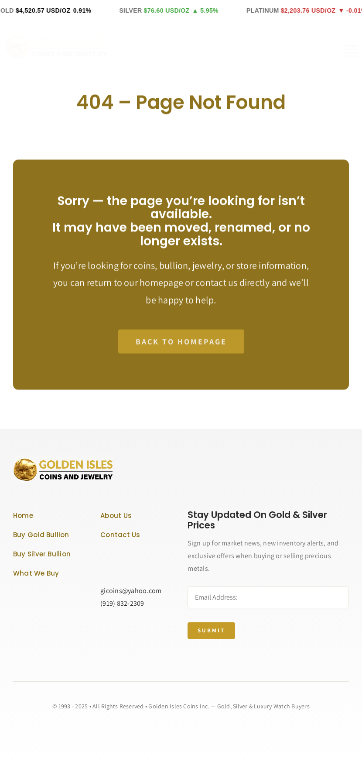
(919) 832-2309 (122, 603)
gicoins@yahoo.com (130, 590)
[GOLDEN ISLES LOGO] (63, 37)
